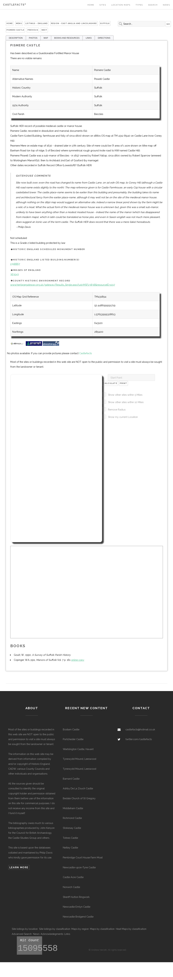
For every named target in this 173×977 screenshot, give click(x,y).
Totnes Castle (70, 837)
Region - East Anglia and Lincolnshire (74, 23)
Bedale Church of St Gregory (79, 798)
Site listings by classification (54, 928)
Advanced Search (22, 933)
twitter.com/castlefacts (138, 739)
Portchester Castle (73, 739)
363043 (14, 274)
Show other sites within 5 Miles (125, 394)
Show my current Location (123, 416)
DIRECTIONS (104, 38)
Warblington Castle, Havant (78, 749)
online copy (77, 659)
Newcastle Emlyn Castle (76, 906)
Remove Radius (116, 409)
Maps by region (80, 928)
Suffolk (105, 23)
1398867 (15, 263)
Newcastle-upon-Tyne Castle (79, 867)
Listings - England (36, 23)
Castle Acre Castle (73, 877)
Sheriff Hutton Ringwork (76, 897)
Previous (33, 30)
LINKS (89, 38)
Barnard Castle (71, 778)
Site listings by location (25, 928)
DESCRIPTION (16, 38)
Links (67, 933)
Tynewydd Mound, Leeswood (79, 758)
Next (44, 30)
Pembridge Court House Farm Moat (83, 857)
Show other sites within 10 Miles (126, 402)
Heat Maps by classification (131, 928)
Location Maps (120, 5)
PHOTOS (33, 38)
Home (90, 5)
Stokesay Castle (72, 827)
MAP (46, 38)
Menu (19, 23)
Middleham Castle (73, 808)
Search (153, 5)
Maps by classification (102, 928)
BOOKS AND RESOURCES (67, 38)
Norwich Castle (71, 887)
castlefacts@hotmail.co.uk (140, 729)
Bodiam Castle (71, 729)
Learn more (18, 867)
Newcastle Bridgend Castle (78, 916)
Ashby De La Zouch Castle (78, 788)
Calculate (110, 383)
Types (139, 5)
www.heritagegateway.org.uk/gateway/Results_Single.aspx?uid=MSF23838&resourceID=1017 (62, 284)
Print (123, 383)
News (166, 5)
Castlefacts (14, 4)
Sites (102, 5)
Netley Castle (70, 847)
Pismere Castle (15, 30)
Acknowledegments (52, 933)
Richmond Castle (72, 818)
